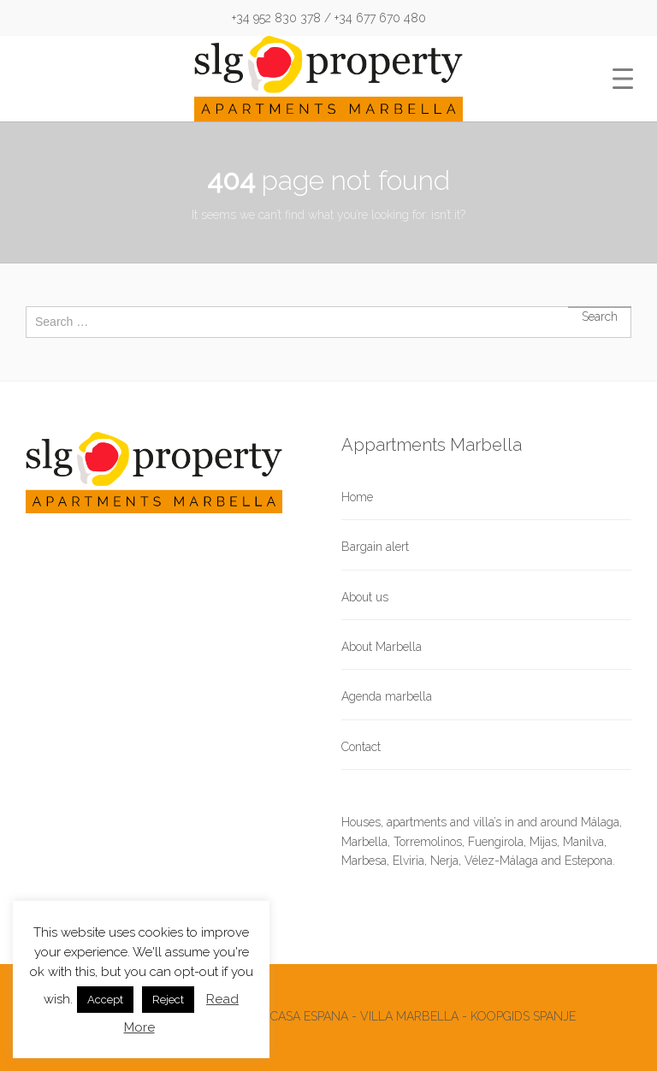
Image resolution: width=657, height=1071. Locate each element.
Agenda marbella (386, 696)
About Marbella (381, 647)
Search (599, 307)
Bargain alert (375, 546)
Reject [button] (168, 999)
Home (357, 497)
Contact (361, 747)
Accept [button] (105, 999)
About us (364, 597)
